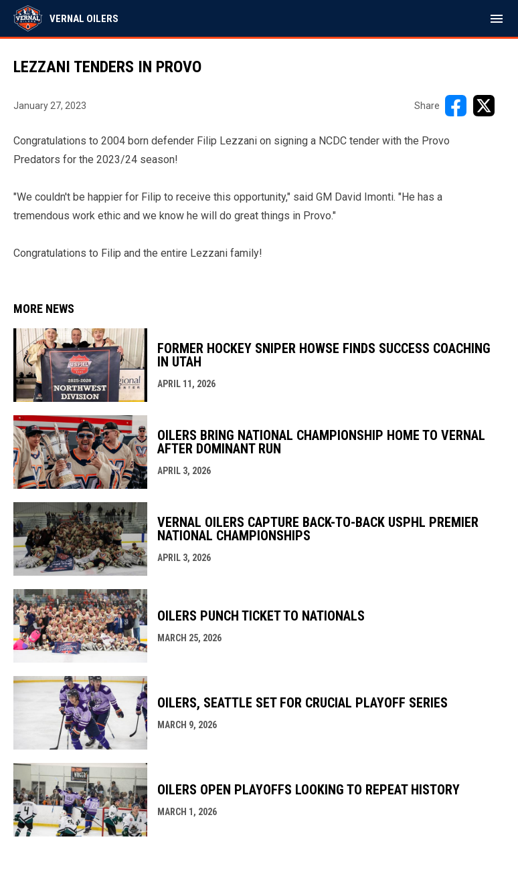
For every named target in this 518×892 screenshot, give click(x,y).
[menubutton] (497, 19)
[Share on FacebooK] (455, 105)
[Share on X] (484, 105)
